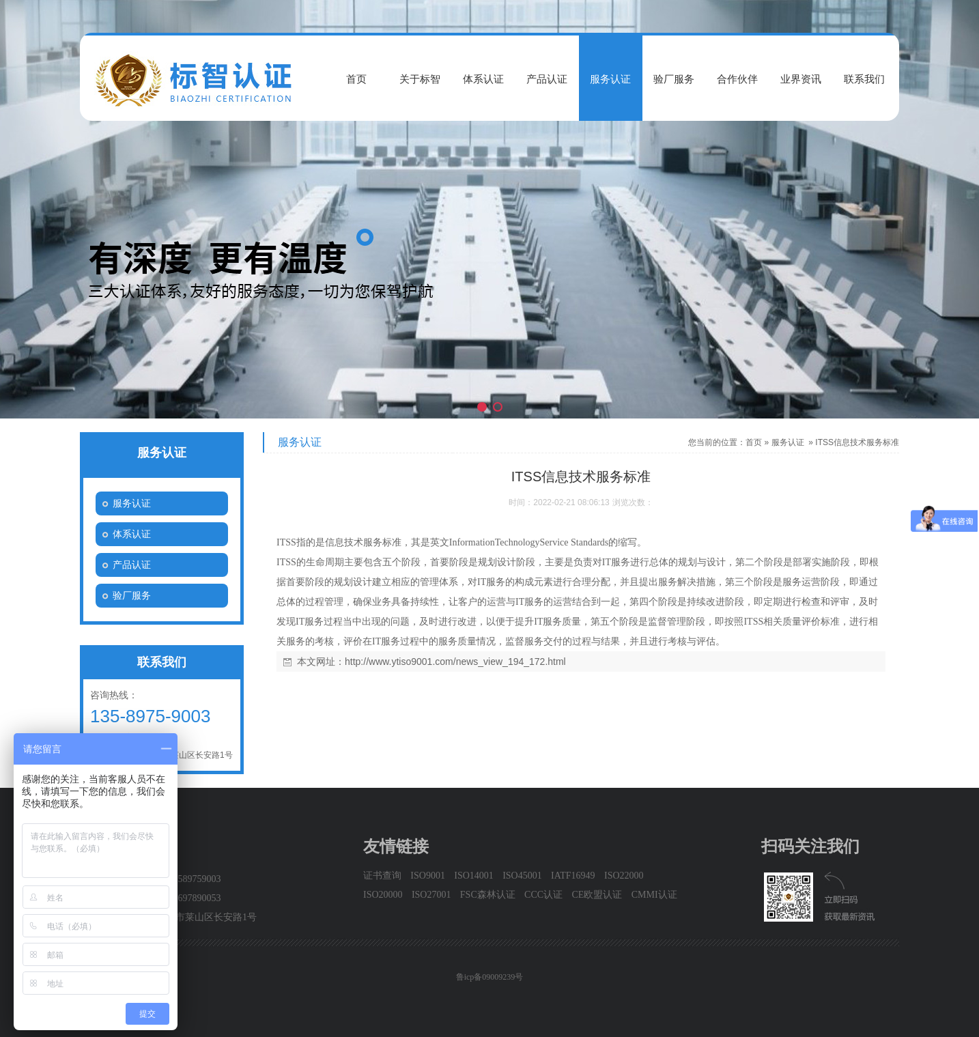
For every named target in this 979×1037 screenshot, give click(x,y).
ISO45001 (522, 875)
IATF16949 (573, 875)
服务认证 (787, 442)
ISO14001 (474, 875)
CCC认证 (543, 895)
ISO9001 (427, 875)
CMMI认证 (654, 895)
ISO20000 (383, 895)
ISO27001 (431, 895)
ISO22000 (624, 875)
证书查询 (382, 875)
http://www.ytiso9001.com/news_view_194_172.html (455, 661)
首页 (754, 442)
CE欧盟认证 (596, 895)
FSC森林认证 (487, 895)
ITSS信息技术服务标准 (857, 442)
